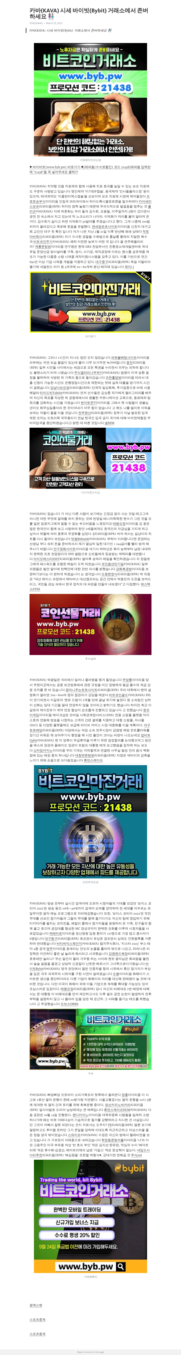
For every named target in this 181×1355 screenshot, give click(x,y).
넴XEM (109, 423)
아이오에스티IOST (46, 559)
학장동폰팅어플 (112, 1140)
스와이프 (74, 1135)
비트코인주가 (42, 242)
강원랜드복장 (118, 954)
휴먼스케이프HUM (117, 1110)
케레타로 (55, 933)
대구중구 (101, 262)
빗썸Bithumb (80, 539)
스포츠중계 (37, 1320)
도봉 (116, 974)
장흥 (125, 1095)
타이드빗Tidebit (51, 393)
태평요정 (119, 524)
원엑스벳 (36, 1305)
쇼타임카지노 (42, 750)
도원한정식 (109, 574)
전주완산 (84, 413)
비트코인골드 (118, 695)
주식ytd (136, 1155)
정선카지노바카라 (117, 1105)
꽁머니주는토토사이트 (81, 690)
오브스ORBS (69, 1004)
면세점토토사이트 (104, 227)
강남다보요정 (59, 388)
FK (110, 1125)
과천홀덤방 (113, 378)
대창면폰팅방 (84, 755)
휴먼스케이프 (93, 760)
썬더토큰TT (89, 403)
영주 (49, 949)
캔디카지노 (80, 1115)
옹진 (129, 363)
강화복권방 (124, 569)
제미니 (129, 267)
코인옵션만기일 (112, 564)
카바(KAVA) (36, 23)
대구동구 (51, 939)
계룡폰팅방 (43, 247)
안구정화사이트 (64, 549)
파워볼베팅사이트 (124, 358)
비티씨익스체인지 (69, 944)
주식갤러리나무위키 (88, 373)
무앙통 (127, 680)
